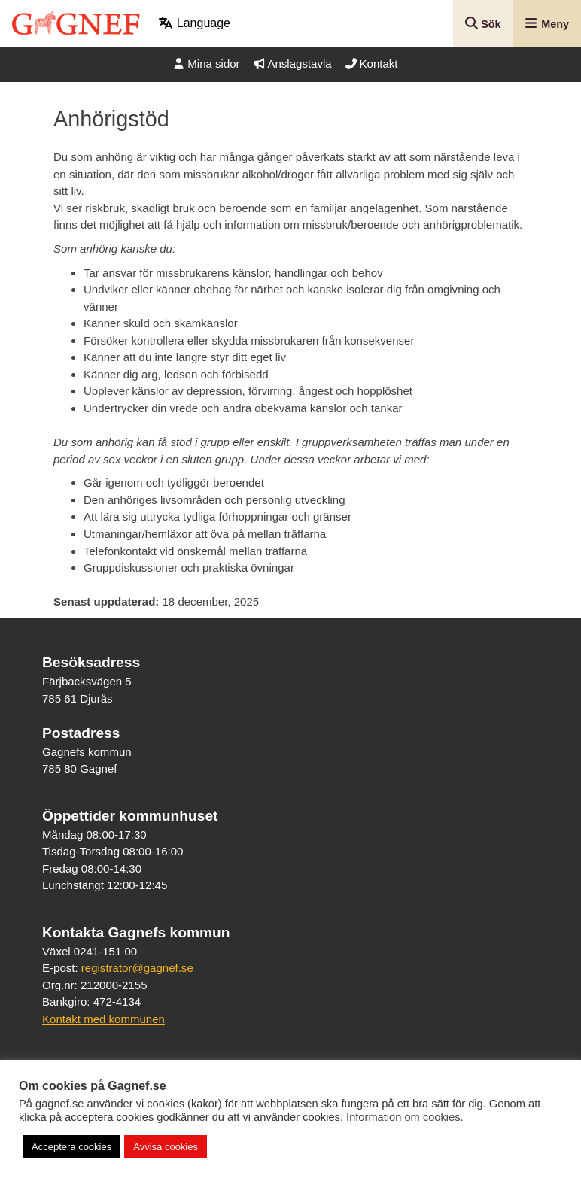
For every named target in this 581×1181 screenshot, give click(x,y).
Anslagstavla (293, 63)
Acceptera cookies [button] (71, 1146)
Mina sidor (206, 63)
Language (194, 23)
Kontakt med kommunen (103, 1019)
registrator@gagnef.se (137, 967)
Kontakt (371, 63)
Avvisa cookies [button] (165, 1146)
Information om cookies (403, 1117)
